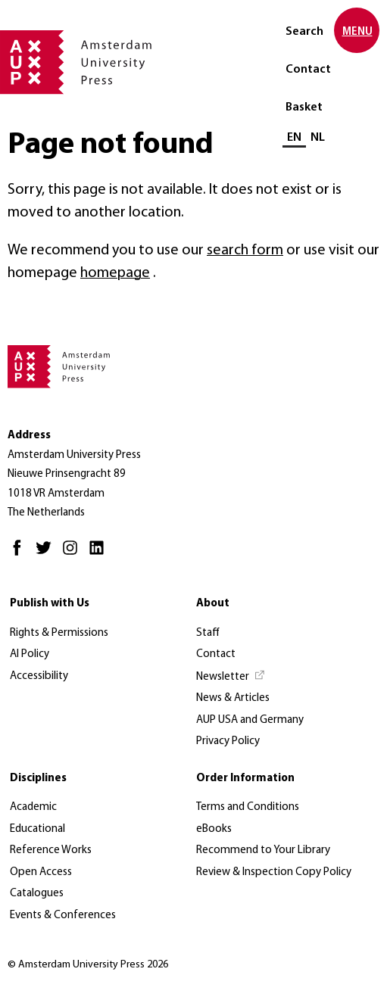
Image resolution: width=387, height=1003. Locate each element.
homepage (115, 273)
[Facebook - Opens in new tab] (21, 554)
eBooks (214, 829)
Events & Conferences (63, 915)
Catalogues (37, 893)
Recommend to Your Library (263, 850)
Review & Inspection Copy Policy (273, 872)
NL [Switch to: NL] (318, 138)
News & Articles (233, 698)
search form (245, 250)
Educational (37, 829)
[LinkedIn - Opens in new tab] (100, 554)
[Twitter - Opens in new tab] (47, 554)
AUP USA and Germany (250, 720)
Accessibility (39, 676)
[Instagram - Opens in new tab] (74, 554)
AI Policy (29, 654)
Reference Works (51, 850)
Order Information (245, 778)
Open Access (41, 872)
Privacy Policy (228, 741)
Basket (304, 107)
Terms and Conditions (247, 807)
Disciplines (38, 778)
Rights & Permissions (59, 633)
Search (304, 32)
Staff (208, 633)
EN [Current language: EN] (294, 138)
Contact (308, 70)
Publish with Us (49, 603)
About (212, 603)
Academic (33, 807)
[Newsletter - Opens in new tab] (231, 677)
